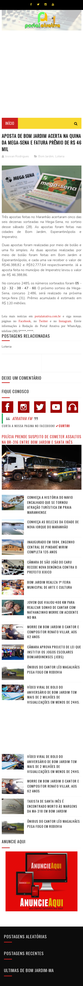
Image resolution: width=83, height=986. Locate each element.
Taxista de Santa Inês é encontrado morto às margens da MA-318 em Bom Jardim (52, 806)
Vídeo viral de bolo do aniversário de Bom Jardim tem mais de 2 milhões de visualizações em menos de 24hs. (53, 694)
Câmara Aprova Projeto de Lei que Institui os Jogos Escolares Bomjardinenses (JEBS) (54, 651)
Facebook (25, 321)
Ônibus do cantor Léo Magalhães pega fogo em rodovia (53, 669)
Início (9, 123)
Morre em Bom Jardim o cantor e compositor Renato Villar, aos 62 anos (53, 631)
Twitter (43, 321)
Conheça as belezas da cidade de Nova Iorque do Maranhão (53, 524)
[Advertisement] (41, 74)
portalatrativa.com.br (48, 316)
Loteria (59, 156)
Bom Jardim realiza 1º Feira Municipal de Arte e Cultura (49, 585)
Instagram (65, 321)
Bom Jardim (46, 156)
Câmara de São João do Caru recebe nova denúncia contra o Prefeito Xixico (52, 567)
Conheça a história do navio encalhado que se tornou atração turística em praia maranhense (50, 505)
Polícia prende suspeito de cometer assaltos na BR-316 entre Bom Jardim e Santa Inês (41, 439)
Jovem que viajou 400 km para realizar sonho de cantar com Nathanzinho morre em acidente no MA (52, 610)
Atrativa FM (22, 418)
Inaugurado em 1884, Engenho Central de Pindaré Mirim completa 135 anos (51, 546)
